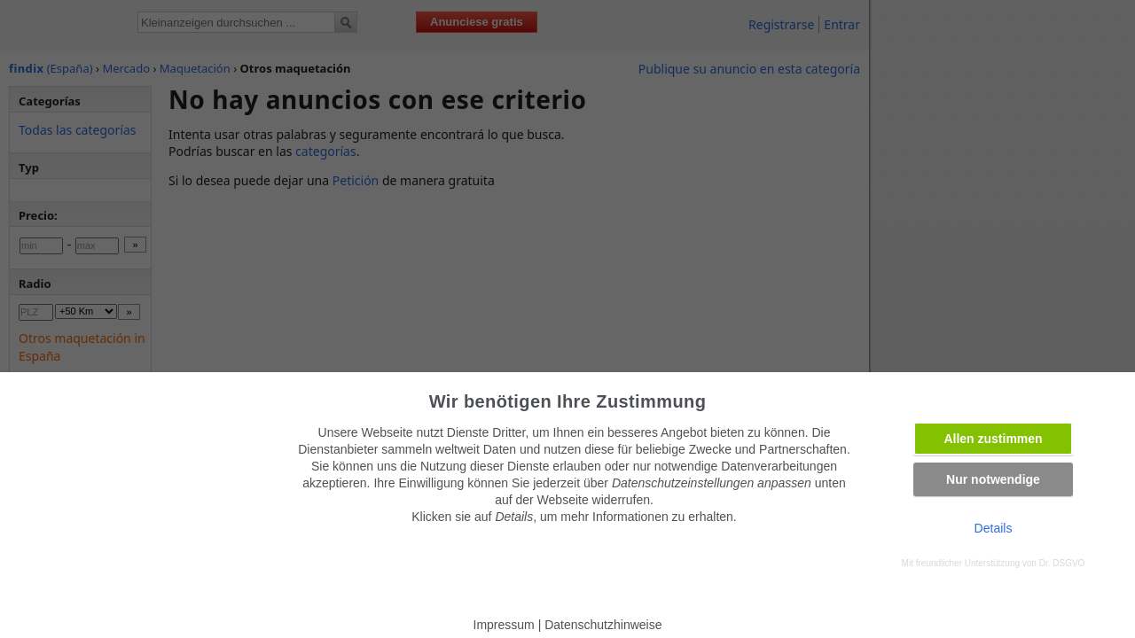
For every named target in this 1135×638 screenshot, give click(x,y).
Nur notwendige (993, 479)
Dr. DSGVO (1062, 563)
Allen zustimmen (992, 439)
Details (994, 528)
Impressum (504, 625)
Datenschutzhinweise (602, 625)
